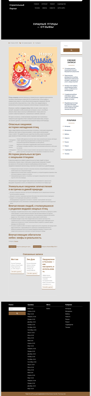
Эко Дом (31, 259)
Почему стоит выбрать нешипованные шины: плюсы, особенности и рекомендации (71, 88)
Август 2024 (31, 364)
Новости (52, 8)
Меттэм (14, 259)
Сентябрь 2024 (32, 362)
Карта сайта (61, 8)
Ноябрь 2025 (31, 324)
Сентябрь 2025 (32, 330)
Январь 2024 (31, 383)
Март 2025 (31, 346)
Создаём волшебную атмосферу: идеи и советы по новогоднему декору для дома (71, 97)
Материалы (68, 130)
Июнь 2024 (31, 370)
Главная (36, 4)
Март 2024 (31, 378)
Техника (37, 8)
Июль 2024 (31, 367)
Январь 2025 (31, 351)
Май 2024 (30, 372)
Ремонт (52, 4)
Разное (16, 241)
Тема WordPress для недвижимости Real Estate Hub (40, 394)
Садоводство (61, 4)
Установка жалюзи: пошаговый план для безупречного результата (72, 70)
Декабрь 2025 (32, 322)
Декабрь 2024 (32, 354)
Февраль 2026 (32, 316)
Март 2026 (31, 314)
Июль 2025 (31, 335)
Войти (48, 308)
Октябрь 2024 (32, 359)
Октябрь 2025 (32, 327)
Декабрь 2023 (32, 386)
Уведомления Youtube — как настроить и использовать (48, 265)
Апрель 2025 (31, 343)
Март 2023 (31, 388)
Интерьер (44, 4)
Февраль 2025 (32, 348)
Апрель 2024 (31, 375)
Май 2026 (30, 308)
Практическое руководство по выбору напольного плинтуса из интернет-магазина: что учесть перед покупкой (71, 79)
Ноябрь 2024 (31, 356)
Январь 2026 (31, 319)
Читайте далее (16, 271)
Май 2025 (30, 340)
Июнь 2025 (31, 338)
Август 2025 (31, 332)
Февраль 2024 (32, 380)
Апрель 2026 (31, 311)
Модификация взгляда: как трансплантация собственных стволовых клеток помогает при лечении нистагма (71, 106)
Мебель (44, 8)
